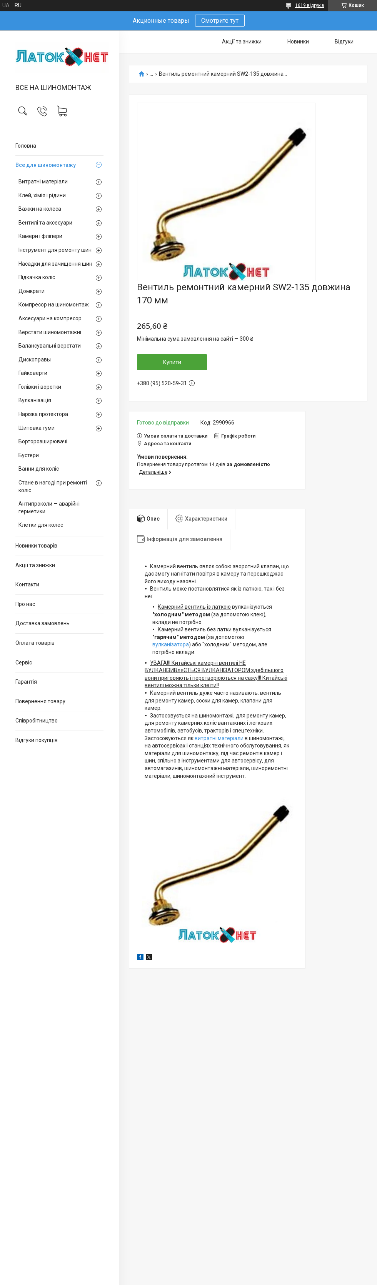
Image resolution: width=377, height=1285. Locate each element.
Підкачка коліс (36, 277)
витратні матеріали (219, 738)
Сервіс (23, 662)
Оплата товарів (35, 643)
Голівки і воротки (39, 387)
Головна (25, 146)
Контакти (27, 584)
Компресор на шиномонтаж (53, 304)
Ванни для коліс (38, 469)
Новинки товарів (36, 546)
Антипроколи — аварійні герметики (49, 507)
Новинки (298, 41)
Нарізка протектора (43, 414)
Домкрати (31, 291)
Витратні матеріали (43, 181)
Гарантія (26, 682)
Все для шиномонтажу (45, 165)
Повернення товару (40, 701)
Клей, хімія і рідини (42, 195)
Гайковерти (32, 373)
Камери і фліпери (40, 236)
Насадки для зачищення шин (55, 264)
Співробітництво (36, 720)
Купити (172, 362)
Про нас (25, 604)
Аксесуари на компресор (50, 318)
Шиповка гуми (36, 428)
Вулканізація (34, 400)
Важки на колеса (39, 209)
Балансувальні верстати (49, 346)
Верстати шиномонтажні (49, 332)
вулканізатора (170, 644)
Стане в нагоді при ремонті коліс (52, 486)
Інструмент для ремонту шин (55, 250)
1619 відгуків (309, 5)
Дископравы (34, 359)
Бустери (28, 455)
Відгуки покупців (36, 740)
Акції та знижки (35, 565)
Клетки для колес (40, 525)
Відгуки (344, 41)
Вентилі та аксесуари (45, 223)
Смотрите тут (220, 20)
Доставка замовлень (42, 623)
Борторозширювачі (42, 441)
